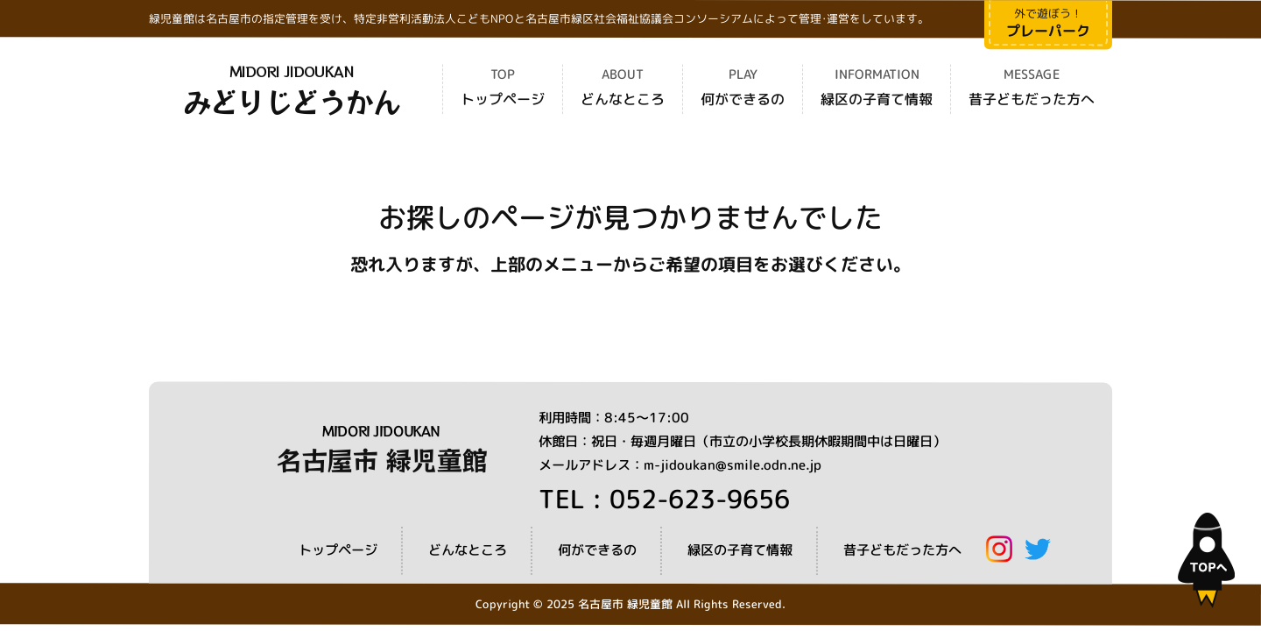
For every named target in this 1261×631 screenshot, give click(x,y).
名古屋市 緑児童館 (381, 459)
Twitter (1038, 548)
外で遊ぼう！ (1048, 23)
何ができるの (743, 100)
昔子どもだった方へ (1032, 100)
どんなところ (623, 100)
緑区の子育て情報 (877, 100)
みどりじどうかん (291, 101)
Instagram (999, 548)
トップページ (503, 100)
